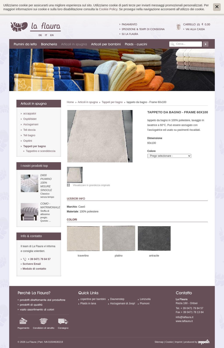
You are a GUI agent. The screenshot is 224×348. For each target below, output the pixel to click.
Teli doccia (29, 129)
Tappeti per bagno (112, 102)
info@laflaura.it (184, 317)
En (52, 35)
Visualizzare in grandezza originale (91, 185)
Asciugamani (30, 124)
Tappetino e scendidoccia (41, 151)
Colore (151, 151)
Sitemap (159, 342)
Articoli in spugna (88, 102)
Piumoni (144, 303)
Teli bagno (29, 135)
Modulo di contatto (34, 268)
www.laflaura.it (184, 321)
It (46, 35)
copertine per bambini (93, 299)
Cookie (169, 342)
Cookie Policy (108, 9)
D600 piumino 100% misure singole (46, 183)
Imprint (178, 342)
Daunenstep (117, 299)
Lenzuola (145, 299)
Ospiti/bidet (30, 119)
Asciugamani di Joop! (122, 303)
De (40, 35)
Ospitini (27, 140)
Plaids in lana (88, 303)
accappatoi (29, 113)
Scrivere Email (32, 263)
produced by (196, 342)
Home (70, 102)
